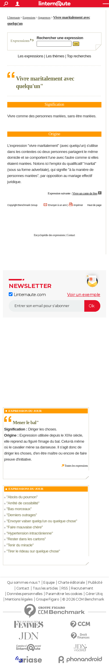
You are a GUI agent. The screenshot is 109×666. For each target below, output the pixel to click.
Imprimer (78, 205)
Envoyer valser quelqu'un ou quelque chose (42, 521)
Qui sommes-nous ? (23, 583)
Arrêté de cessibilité (23, 503)
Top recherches (79, 56)
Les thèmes (55, 56)
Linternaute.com (27, 294)
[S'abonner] (54, 306)
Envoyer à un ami (57, 205)
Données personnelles (24, 594)
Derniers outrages (21, 515)
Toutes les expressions (76, 465)
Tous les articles (45, 588)
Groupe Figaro (47, 599)
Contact (71, 235)
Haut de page (94, 205)
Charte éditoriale (71, 583)
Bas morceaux (19, 509)
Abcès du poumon (22, 497)
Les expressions (30, 56)
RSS (64, 588)
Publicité (95, 583)
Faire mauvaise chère (25, 527)
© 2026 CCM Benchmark (83, 599)
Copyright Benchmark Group (22, 205)
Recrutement (82, 588)
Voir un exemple (83, 294)
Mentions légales (18, 599)
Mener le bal (24, 422)
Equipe (48, 583)
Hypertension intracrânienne (29, 533)
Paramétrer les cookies (64, 594)
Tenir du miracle (20, 545)
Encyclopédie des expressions (49, 235)
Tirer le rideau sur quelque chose (33, 551)
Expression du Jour (25, 411)
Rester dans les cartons (26, 539)
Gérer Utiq (93, 594)
